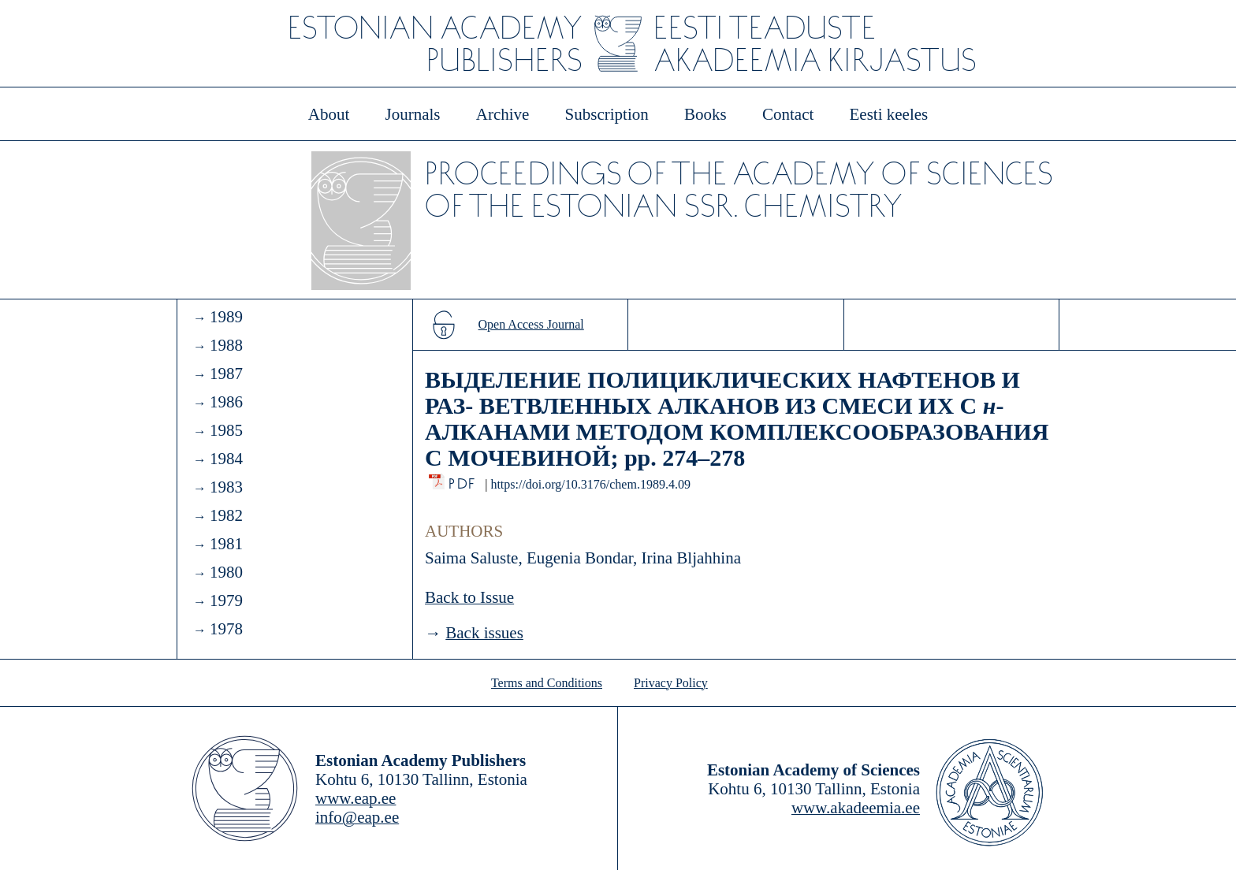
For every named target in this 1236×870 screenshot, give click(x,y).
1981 (226, 543)
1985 (226, 430)
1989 (226, 316)
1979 (226, 600)
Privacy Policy (671, 683)
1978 (226, 628)
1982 (226, 515)
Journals (412, 114)
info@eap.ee (357, 817)
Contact (787, 114)
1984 (226, 458)
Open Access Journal (531, 324)
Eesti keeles (889, 114)
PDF (463, 479)
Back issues (484, 632)
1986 (226, 401)
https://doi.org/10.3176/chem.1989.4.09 (590, 484)
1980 (226, 572)
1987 (226, 373)
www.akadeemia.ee (855, 807)
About (329, 114)
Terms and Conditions (546, 683)
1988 (226, 345)
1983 (226, 487)
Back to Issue (469, 597)
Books (705, 114)
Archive (503, 114)
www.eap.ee (355, 798)
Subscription (607, 114)
